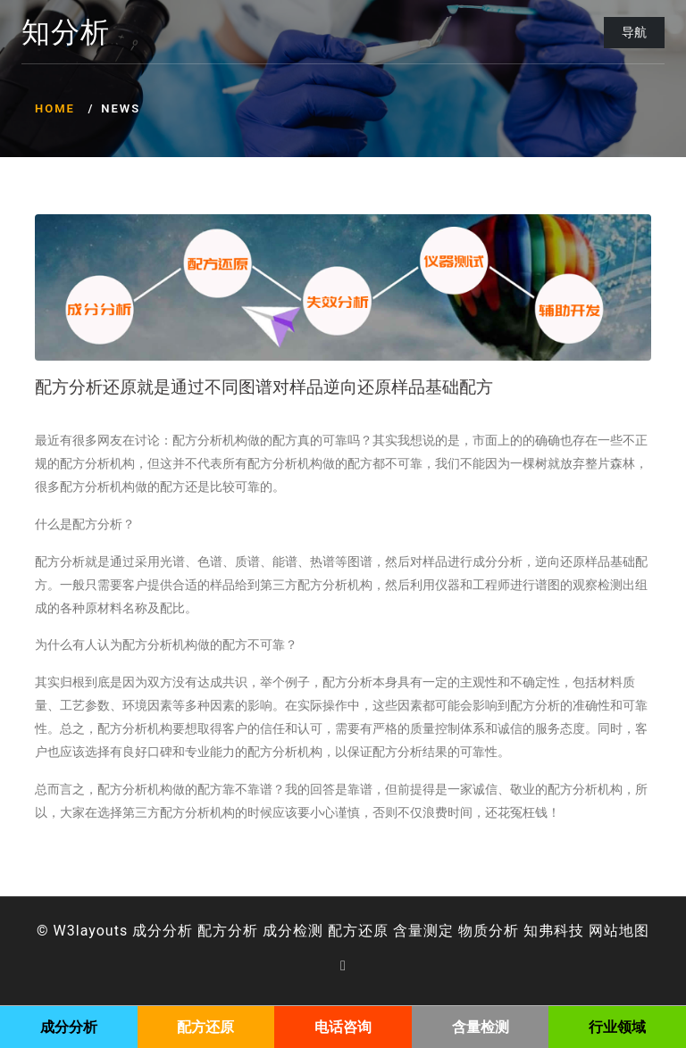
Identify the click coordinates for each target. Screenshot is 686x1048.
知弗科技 (553, 930)
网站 (604, 930)
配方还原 (358, 930)
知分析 (65, 33)
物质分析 (488, 930)
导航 (634, 32)
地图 (634, 930)
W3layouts (91, 930)
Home (55, 108)
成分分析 (162, 930)
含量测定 (423, 930)
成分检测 (293, 930)
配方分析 (227, 930)
